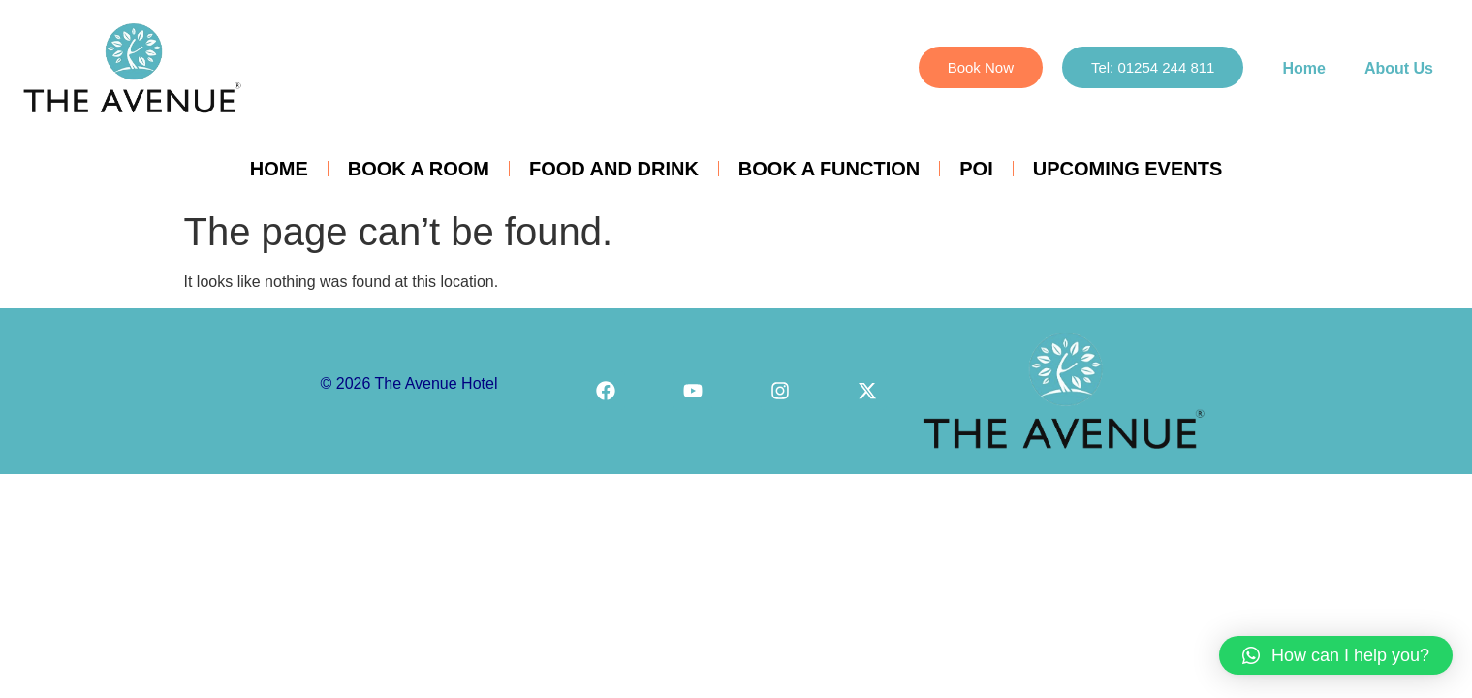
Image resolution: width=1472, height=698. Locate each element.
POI (975, 168)
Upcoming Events (1128, 168)
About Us (1398, 68)
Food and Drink (614, 168)
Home (1303, 68)
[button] (1336, 655)
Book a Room (418, 168)
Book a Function (829, 168)
